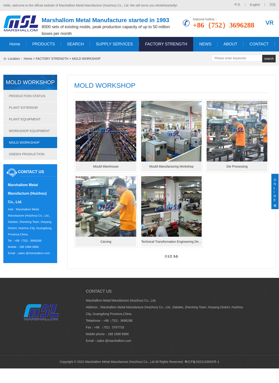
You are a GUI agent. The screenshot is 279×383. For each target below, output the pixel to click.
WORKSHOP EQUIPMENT (29, 131)
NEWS (205, 44)
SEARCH (75, 44)
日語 (272, 4)
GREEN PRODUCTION (26, 154)
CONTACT (259, 44)
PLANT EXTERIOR (23, 107)
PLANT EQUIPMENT (25, 119)
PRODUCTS (43, 44)
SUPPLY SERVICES (114, 44)
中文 (237, 4)
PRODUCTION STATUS (27, 96)
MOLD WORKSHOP (86, 58)
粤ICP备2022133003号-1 (201, 362)
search (269, 58)
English (255, 4)
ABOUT (230, 44)
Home (14, 44)
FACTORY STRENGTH (166, 44)
